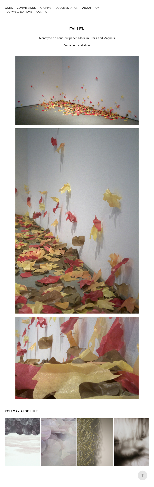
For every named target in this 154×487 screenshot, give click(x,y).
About (86, 7)
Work (9, 7)
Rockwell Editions (18, 11)
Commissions (26, 7)
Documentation (66, 7)
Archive (45, 7)
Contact (42, 11)
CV (97, 7)
